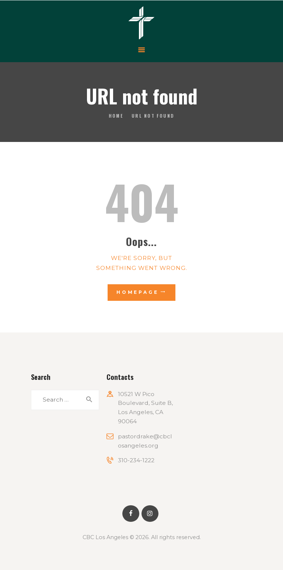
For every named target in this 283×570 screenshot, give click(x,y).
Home (116, 116)
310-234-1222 (136, 460)
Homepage (137, 292)
